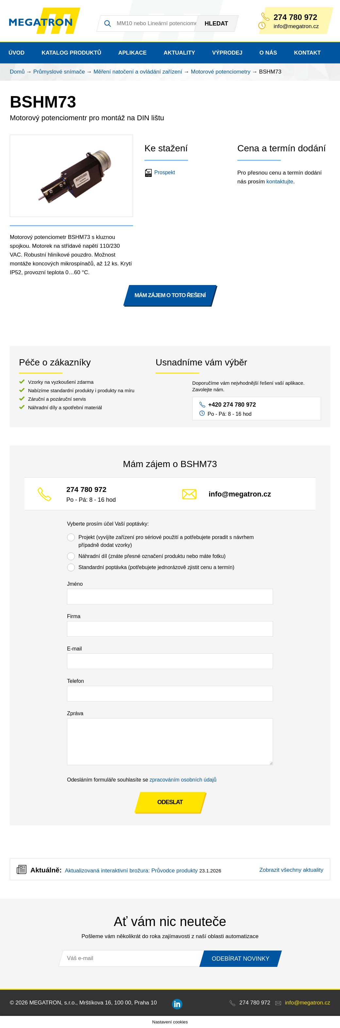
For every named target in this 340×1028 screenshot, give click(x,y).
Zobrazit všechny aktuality (291, 870)
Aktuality (179, 53)
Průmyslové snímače (59, 72)
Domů (17, 72)
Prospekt (160, 172)
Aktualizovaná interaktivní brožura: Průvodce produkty (131, 871)
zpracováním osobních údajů (183, 780)
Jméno (75, 584)
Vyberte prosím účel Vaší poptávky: (108, 524)
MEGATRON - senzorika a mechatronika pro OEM (45, 21)
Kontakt (307, 53)
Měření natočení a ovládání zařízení (138, 72)
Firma (73, 616)
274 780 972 (295, 17)
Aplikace (132, 53)
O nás (268, 53)
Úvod (16, 53)
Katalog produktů (71, 53)
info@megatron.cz (240, 494)
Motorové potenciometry (220, 72)
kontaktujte (279, 181)
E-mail (74, 648)
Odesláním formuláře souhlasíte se (141, 780)
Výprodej (227, 53)
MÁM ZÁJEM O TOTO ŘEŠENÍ (169, 295)
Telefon (75, 681)
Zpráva (75, 713)
